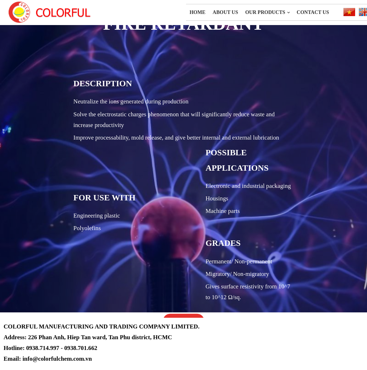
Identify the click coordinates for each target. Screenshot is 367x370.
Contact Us (313, 12)
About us (225, 12)
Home (197, 12)
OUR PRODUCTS (265, 12)
